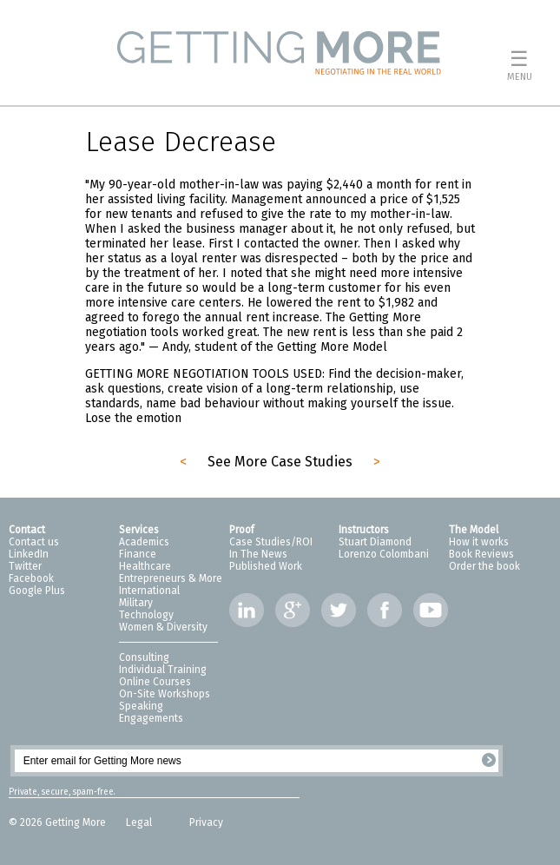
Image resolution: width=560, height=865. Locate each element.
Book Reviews (481, 554)
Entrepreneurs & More (170, 578)
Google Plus (37, 590)
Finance (137, 554)
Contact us (34, 542)
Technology (146, 615)
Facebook (31, 578)
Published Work (265, 566)
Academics (144, 542)
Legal (140, 822)
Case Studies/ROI (271, 542)
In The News (258, 554)
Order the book (484, 566)
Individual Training (163, 670)
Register (489, 760)
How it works (479, 542)
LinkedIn (29, 554)
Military (136, 603)
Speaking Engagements (151, 712)
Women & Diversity (163, 627)
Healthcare (145, 566)
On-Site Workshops (164, 694)
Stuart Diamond (375, 542)
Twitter (25, 566)
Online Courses (155, 682)
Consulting (144, 657)
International (149, 590)
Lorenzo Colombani (384, 554)
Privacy (206, 822)
